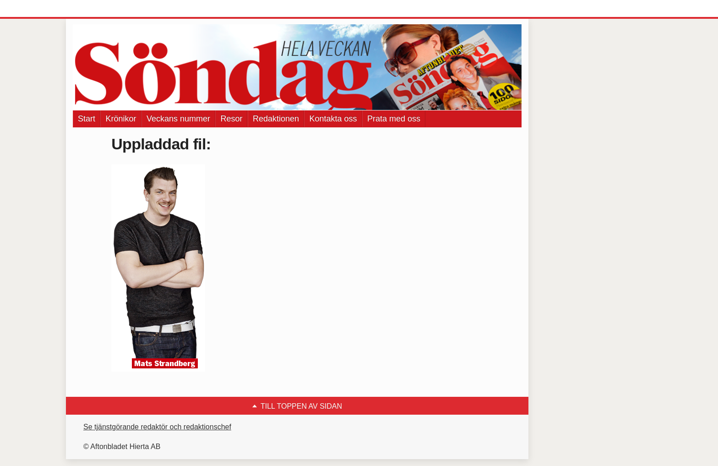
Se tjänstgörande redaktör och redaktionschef (157, 427)
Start (86, 118)
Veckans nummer (178, 118)
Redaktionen (276, 118)
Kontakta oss (333, 118)
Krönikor (120, 118)
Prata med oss (393, 118)
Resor (231, 118)
